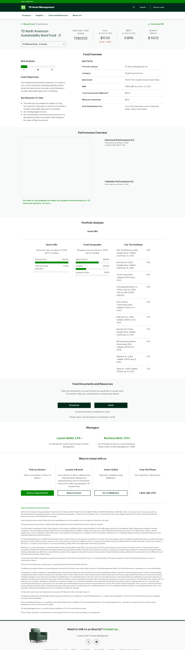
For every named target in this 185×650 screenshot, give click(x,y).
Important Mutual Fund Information (35, 500)
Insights (40, 15)
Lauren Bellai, (68, 432)
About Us (78, 15)
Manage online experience (130, 642)
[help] (130, 24)
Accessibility (85, 642)
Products (27, 15)
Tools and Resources (58, 15)
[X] (88, 634)
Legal (65, 642)
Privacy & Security (52, 642)
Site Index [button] (111, 642)
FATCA (74, 642)
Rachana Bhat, (116, 432)
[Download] (74, 399)
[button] (134, 7)
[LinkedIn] (96, 634)
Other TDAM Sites (27, 1)
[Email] (110, 399)
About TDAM (99, 642)
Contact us (110, 621)
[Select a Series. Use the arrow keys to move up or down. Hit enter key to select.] (43, 38)
